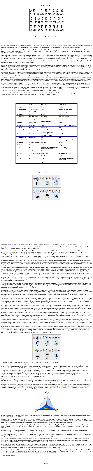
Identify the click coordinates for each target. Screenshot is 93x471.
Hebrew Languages (6, 455)
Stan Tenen (10, 244)
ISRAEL (46, 463)
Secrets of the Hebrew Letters (46, 173)
